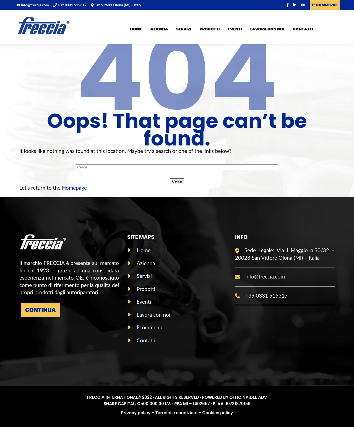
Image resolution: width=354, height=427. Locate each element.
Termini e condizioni (176, 413)
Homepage (74, 187)
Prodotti (210, 29)
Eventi (235, 29)
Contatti (303, 29)
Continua (40, 310)
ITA (322, 30)
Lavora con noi (267, 29)
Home (136, 29)
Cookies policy (217, 413)
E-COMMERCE (324, 5)
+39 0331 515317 (69, 5)
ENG (333, 30)
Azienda (159, 29)
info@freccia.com (33, 5)
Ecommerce (150, 327)
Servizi (183, 29)
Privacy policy (135, 413)
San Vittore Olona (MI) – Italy (116, 5)
